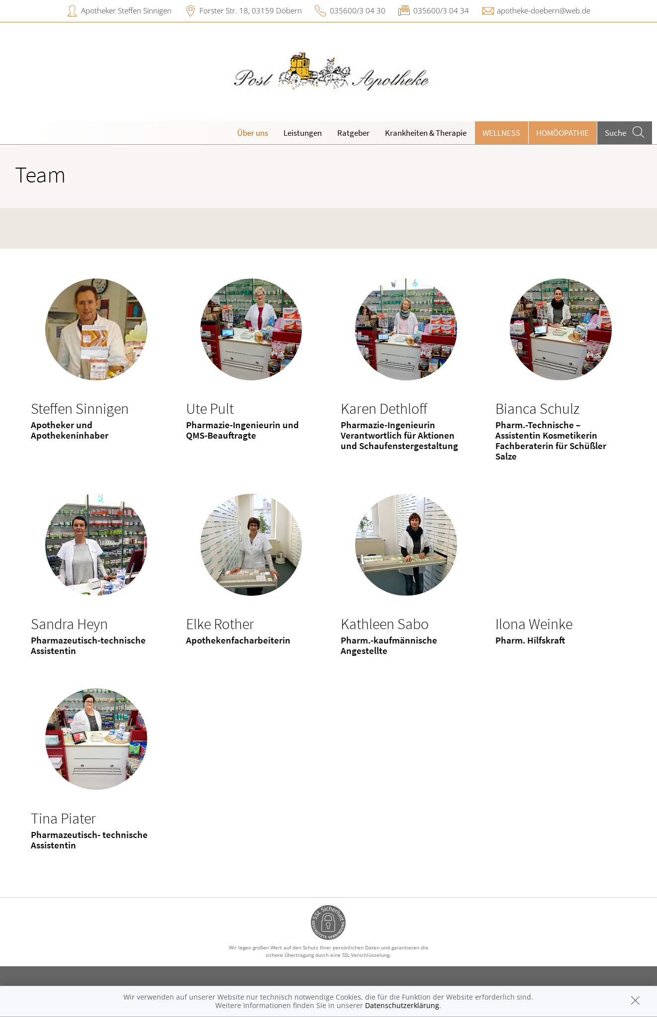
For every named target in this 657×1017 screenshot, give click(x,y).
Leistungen (302, 132)
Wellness (501, 132)
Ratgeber (353, 132)
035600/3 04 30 (357, 10)
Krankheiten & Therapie (426, 132)
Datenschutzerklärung (402, 1005)
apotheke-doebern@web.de (543, 10)
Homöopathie (562, 132)
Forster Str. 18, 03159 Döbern (250, 10)
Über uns (252, 132)
